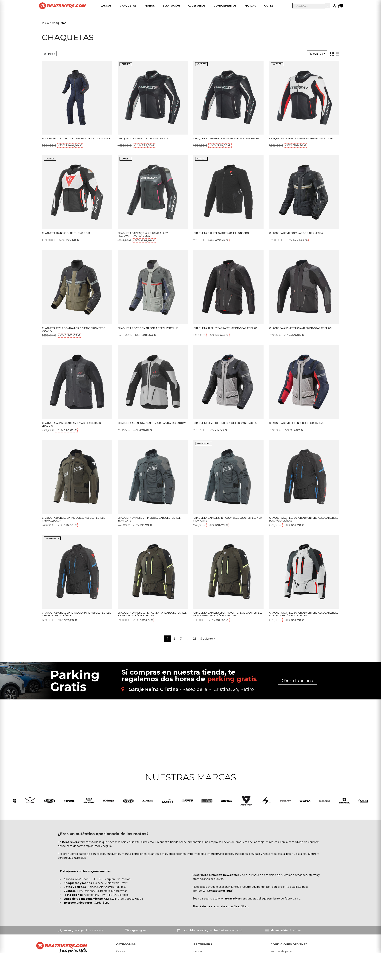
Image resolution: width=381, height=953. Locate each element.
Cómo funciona (297, 680)
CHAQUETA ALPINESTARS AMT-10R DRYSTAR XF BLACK (225, 328)
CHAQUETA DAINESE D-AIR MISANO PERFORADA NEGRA (226, 138)
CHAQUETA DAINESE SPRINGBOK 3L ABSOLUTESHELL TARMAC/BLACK (73, 519)
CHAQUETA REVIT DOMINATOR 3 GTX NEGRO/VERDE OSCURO (73, 329)
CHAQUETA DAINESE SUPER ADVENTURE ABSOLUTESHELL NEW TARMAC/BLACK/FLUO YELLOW (227, 614)
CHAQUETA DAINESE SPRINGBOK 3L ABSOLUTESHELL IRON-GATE (149, 519)
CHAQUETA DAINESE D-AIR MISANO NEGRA (143, 138)
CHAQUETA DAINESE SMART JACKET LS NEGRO (221, 233)
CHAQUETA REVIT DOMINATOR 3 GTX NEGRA (296, 233)
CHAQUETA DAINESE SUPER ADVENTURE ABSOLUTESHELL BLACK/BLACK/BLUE (303, 519)
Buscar (327, 5)
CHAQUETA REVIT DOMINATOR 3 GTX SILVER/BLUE (148, 328)
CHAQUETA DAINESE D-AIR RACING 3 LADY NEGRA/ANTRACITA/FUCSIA (143, 234)
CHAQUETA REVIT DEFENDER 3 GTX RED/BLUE (296, 423)
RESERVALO (203, 443)
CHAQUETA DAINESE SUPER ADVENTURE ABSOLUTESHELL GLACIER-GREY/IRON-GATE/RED (303, 614)
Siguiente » (207, 638)
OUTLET (126, 64)
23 (194, 638)
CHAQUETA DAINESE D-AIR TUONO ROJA (66, 233)
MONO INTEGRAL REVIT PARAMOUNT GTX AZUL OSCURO (76, 138)
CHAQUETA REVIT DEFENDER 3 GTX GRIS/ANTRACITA (225, 423)
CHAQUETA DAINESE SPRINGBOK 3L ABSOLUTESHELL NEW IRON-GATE (228, 519)
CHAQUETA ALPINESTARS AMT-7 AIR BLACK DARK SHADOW (71, 424)
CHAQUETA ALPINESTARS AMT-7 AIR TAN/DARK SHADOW (152, 423)
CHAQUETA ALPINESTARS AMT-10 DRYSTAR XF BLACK (300, 328)
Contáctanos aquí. (220, 891)
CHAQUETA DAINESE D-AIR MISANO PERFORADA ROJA (301, 138)
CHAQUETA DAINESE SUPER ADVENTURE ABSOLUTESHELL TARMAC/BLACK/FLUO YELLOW (152, 614)
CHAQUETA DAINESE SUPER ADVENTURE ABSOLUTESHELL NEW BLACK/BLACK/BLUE (76, 614)
